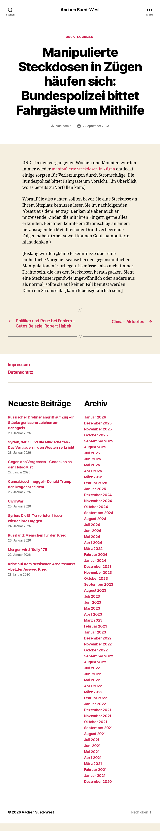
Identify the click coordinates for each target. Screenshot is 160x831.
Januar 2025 (95, 496)
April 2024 (93, 550)
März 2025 (93, 484)
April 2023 (93, 622)
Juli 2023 (92, 604)
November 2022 (98, 652)
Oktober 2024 (96, 514)
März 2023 (93, 628)
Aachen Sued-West (80, 10)
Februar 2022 (95, 705)
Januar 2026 (95, 425)
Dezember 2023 (98, 574)
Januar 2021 (95, 783)
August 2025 (95, 455)
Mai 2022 (92, 687)
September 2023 (98, 592)
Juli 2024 (92, 532)
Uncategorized (80, 37)
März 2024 (93, 556)
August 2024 (95, 526)
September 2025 (98, 449)
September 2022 (98, 664)
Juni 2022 (92, 681)
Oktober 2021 (95, 729)
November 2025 (98, 437)
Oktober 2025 (96, 443)
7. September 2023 (96, 127)
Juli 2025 (92, 461)
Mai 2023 (92, 616)
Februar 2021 (95, 777)
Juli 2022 (92, 676)
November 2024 (98, 508)
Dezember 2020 (98, 789)
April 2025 (93, 478)
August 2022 (95, 670)
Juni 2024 (92, 538)
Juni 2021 (92, 753)
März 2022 (93, 699)
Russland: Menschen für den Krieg (37, 543)
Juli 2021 (92, 747)
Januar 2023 (95, 640)
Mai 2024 (92, 544)
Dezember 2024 (98, 502)
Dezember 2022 (98, 646)
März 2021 (93, 771)
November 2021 (98, 723)
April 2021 (93, 765)
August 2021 (95, 741)
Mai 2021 (92, 759)
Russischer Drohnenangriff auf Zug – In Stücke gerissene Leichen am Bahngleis (41, 430)
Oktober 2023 (96, 586)
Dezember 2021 (97, 717)
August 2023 (95, 598)
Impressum (20, 372)
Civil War (16, 509)
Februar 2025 (95, 490)
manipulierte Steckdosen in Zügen (85, 170)
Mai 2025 (92, 472)
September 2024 (98, 520)
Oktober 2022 (96, 658)
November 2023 (98, 580)
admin (65, 127)
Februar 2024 (95, 562)
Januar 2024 (95, 568)
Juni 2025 (92, 466)
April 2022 (93, 693)
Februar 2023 (95, 634)
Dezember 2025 (98, 431)
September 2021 (98, 735)
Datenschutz (22, 379)
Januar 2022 (95, 711)
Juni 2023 (92, 610)
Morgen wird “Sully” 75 (27, 557)
